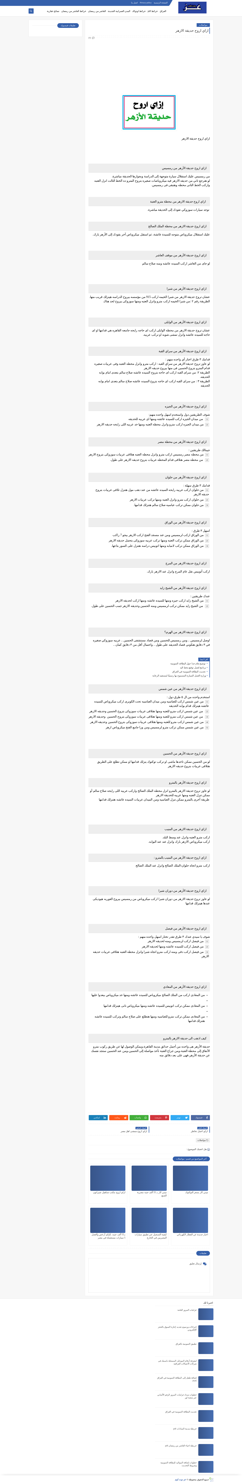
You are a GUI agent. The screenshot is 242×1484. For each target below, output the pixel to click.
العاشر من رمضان (97, 11)
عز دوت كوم (180, 1479)
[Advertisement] (149, 63)
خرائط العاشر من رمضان (73, 11)
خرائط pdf (153, 11)
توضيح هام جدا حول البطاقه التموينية (188, 663)
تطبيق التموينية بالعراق (186, 1344)
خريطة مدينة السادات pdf (185, 1428)
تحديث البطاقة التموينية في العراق (189, 671)
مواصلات (203, 25)
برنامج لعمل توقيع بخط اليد (193, 667)
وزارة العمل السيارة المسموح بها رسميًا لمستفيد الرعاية (179, 675)
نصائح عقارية (53, 11)
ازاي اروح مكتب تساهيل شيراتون (109, 1192)
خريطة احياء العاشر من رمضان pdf (181, 1445)
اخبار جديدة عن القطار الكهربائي (192, 1234)
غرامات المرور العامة (187, 1310)
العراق (163, 11)
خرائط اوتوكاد (139, 11)
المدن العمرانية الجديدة (119, 11)
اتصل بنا (134, 3)
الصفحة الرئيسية (161, 3)
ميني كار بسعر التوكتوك (196, 1192)
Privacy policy (146, 3)
